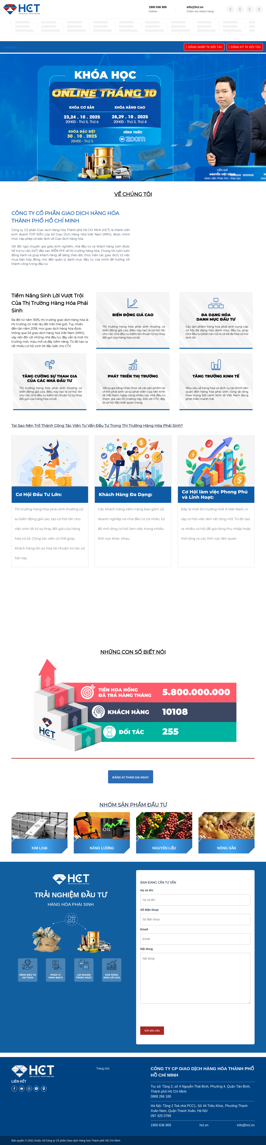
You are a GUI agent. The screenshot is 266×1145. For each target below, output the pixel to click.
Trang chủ (103, 1068)
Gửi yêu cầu (152, 1030)
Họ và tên (146, 890)
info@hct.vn (195, 7)
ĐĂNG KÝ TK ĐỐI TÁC (244, 47)
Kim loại (39, 848)
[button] (235, 175)
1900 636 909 (158, 7)
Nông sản (226, 848)
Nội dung (146, 949)
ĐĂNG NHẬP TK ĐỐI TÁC (204, 47)
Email (144, 929)
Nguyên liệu (164, 848)
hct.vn (204, 1125)
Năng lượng (102, 848)
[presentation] (171, 1015)
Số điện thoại (149, 909)
